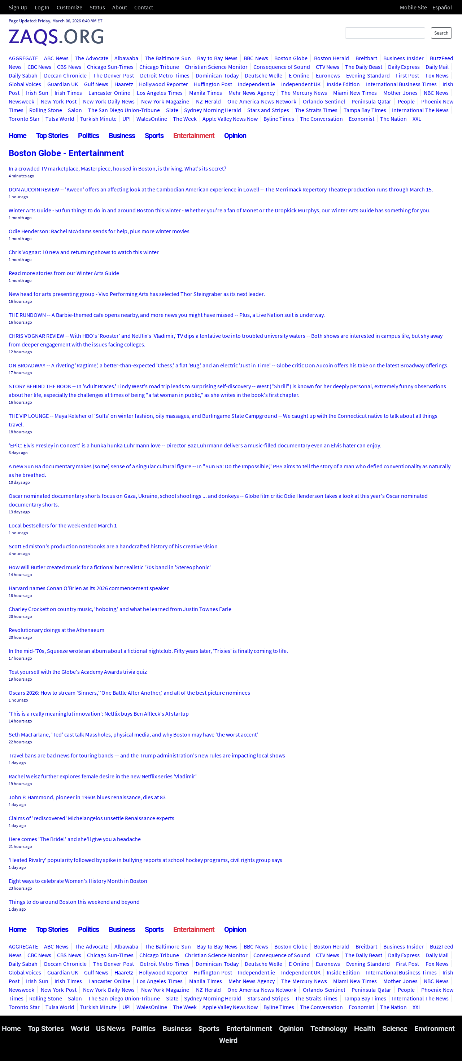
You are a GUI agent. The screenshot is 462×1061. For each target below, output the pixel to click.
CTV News (327, 66)
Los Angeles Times (160, 92)
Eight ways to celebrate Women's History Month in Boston (78, 880)
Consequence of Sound (281, 66)
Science (394, 1028)
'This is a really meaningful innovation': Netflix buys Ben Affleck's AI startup (99, 713)
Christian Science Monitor (216, 66)
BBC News (256, 58)
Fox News (437, 75)
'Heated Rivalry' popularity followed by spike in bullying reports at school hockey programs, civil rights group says (145, 859)
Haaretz (123, 84)
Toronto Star (24, 118)
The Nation (393, 118)
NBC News (436, 92)
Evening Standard (367, 75)
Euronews (328, 75)
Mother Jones (400, 92)
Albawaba (126, 58)
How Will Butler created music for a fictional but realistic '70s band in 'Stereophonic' (110, 567)
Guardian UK (62, 84)
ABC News (56, 58)
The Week (185, 118)
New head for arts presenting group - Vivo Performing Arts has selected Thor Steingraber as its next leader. (137, 293)
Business (122, 135)
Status (97, 7)
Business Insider (403, 58)
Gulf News (96, 84)
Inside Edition (343, 84)
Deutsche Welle (263, 75)
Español (442, 7)
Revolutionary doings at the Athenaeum (56, 629)
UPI (126, 118)
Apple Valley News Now (230, 118)
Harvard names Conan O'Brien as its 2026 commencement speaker (89, 588)
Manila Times (205, 92)
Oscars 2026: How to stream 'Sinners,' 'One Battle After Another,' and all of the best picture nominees (129, 692)
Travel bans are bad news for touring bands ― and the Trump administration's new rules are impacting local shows (147, 755)
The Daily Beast (363, 66)
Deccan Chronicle (65, 75)
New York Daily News (109, 101)
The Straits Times (316, 110)
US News (110, 1028)
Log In (42, 7)
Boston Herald (331, 58)
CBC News (39, 66)
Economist (361, 118)
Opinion (235, 135)
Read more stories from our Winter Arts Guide (64, 273)
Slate (172, 110)
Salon (75, 110)
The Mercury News (304, 92)
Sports (154, 135)
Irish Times (68, 92)
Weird (228, 1040)
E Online (299, 75)
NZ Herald (208, 101)
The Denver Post (113, 75)
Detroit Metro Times (164, 75)
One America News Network (261, 101)
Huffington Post (213, 84)
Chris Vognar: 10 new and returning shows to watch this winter (84, 252)
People (406, 101)
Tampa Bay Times (365, 110)
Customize (69, 7)
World (80, 1028)
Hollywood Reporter (163, 84)
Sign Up (18, 7)
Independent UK (301, 84)
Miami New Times (355, 92)
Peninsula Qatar (371, 101)
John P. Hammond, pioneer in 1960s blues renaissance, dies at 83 (87, 797)
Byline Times (278, 118)
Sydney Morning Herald (212, 110)
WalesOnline (151, 118)
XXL (417, 118)
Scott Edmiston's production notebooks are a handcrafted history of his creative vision (113, 546)
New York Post (59, 101)
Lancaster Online (109, 92)
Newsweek (21, 101)
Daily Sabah (23, 75)
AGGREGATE (23, 58)
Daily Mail (437, 66)
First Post (407, 75)
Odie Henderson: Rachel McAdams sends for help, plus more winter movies (99, 231)
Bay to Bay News (217, 58)
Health (364, 1028)
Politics (88, 135)
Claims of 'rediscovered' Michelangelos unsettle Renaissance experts (91, 818)
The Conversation (321, 118)
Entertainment (193, 135)
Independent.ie (256, 84)
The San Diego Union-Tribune (124, 110)
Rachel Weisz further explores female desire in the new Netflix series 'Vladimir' (103, 776)
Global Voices (25, 84)
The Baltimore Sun (168, 58)
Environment (434, 1028)
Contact (143, 7)
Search (441, 33)
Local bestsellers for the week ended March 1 (63, 525)
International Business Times (401, 84)
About (119, 7)
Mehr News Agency (251, 92)
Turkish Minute (98, 118)
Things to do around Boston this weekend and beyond (74, 901)
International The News (420, 110)
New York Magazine (165, 101)
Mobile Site (413, 7)
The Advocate (91, 58)
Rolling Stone (45, 110)
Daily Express (404, 66)
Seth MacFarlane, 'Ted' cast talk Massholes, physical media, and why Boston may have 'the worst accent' (133, 734)
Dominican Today (217, 75)
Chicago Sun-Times (110, 66)
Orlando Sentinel (324, 101)
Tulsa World (59, 118)
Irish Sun (37, 92)
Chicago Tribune (159, 66)
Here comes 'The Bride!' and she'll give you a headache (75, 839)
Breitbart (366, 58)
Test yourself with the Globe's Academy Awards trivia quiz (78, 671)
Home (17, 135)
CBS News (69, 66)
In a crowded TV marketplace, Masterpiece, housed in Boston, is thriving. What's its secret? (117, 168)
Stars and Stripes (268, 110)
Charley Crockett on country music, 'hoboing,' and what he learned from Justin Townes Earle (120, 609)
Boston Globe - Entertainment (66, 153)
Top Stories (52, 135)
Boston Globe (291, 58)
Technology (328, 1028)
